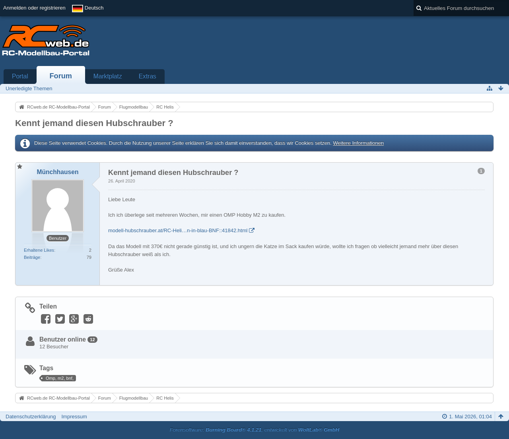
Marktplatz (107, 76)
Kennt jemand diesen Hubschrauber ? (94, 123)
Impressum (74, 417)
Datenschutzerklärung (31, 417)
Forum (60, 76)
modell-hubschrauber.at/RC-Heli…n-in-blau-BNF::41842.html (177, 230)
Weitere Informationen (358, 143)
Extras (147, 76)
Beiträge (32, 257)
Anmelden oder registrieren (34, 8)
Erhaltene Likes (39, 250)
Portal (20, 76)
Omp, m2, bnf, (60, 378)
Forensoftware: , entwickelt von (254, 430)
